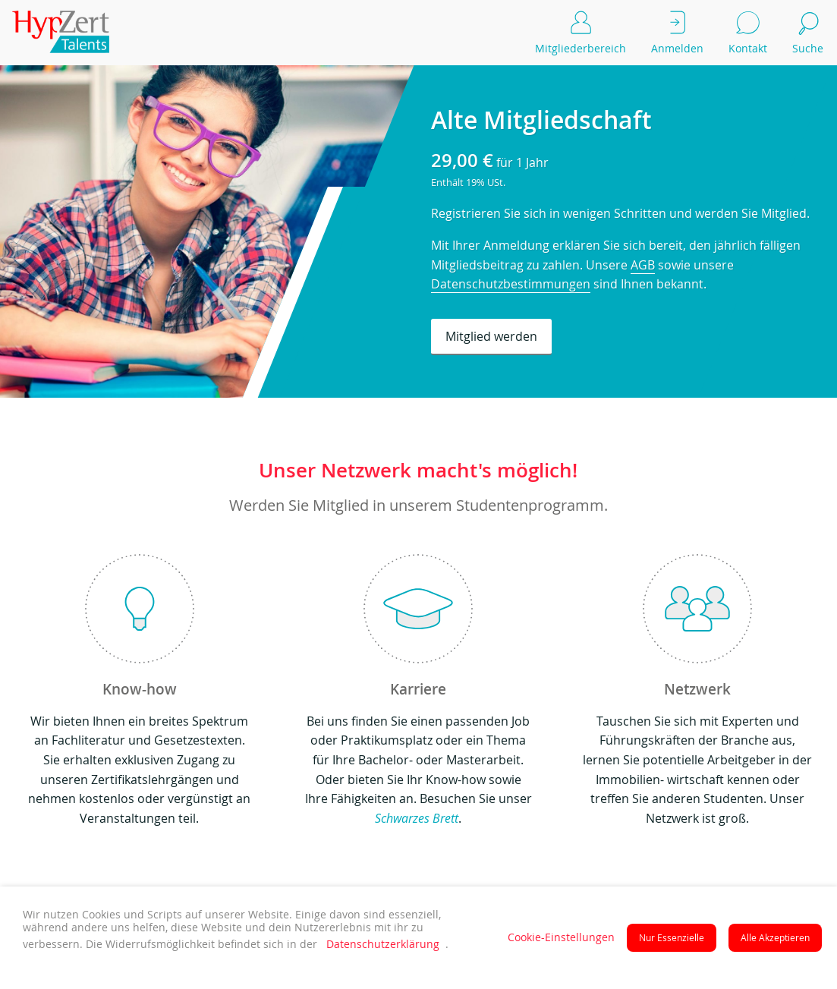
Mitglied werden (491, 336)
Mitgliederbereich (580, 30)
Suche (808, 30)
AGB (643, 265)
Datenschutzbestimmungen (510, 284)
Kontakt (747, 30)
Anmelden (677, 30)
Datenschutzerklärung (382, 944)
